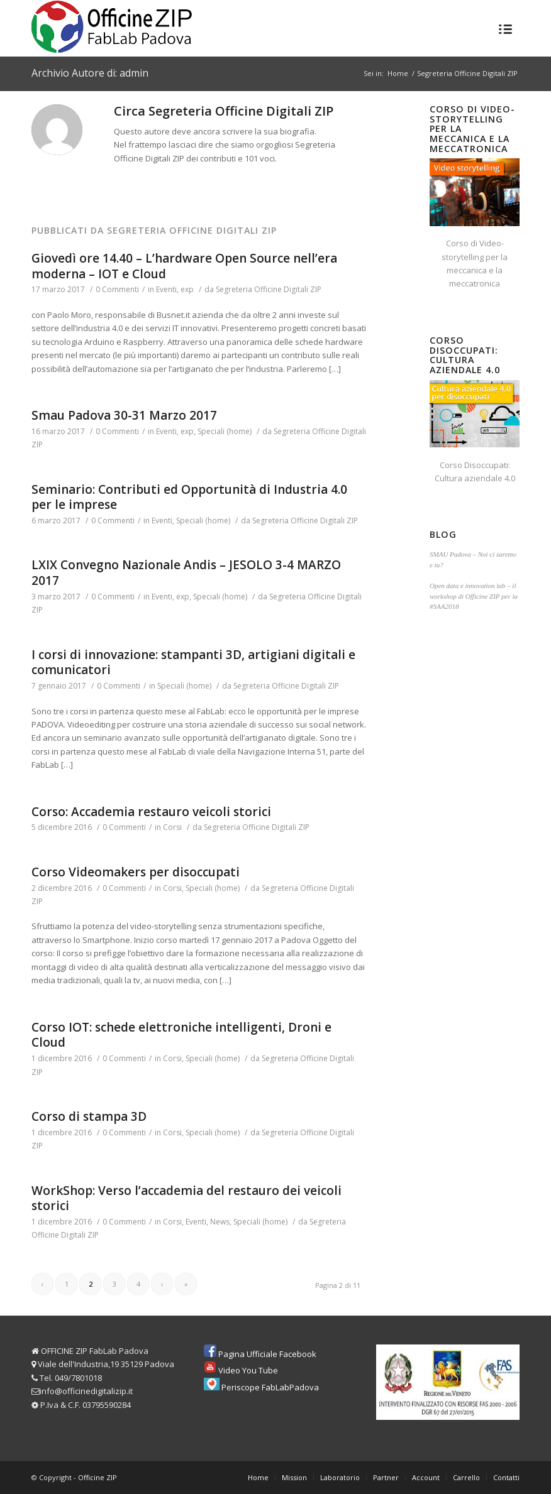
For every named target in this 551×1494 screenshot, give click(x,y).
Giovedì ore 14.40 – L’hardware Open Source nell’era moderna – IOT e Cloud (184, 266)
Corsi (172, 827)
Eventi (166, 289)
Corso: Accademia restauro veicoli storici (151, 812)
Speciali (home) (225, 431)
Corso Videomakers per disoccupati (135, 872)
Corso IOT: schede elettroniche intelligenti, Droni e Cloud (181, 1035)
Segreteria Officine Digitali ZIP (268, 289)
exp (187, 289)
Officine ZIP (97, 1477)
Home (397, 73)
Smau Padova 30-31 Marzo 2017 (124, 415)
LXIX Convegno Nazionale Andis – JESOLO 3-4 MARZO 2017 (186, 573)
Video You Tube (248, 1370)
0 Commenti (117, 289)
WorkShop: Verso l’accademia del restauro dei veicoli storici (186, 1198)
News (220, 1221)
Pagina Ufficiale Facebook (267, 1354)
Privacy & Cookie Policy (225, 1487)
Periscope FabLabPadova (270, 1387)
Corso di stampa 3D (89, 1116)
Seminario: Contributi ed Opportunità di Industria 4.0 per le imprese (189, 497)
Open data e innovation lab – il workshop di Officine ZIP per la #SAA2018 (474, 596)
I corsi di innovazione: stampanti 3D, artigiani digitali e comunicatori (193, 662)
